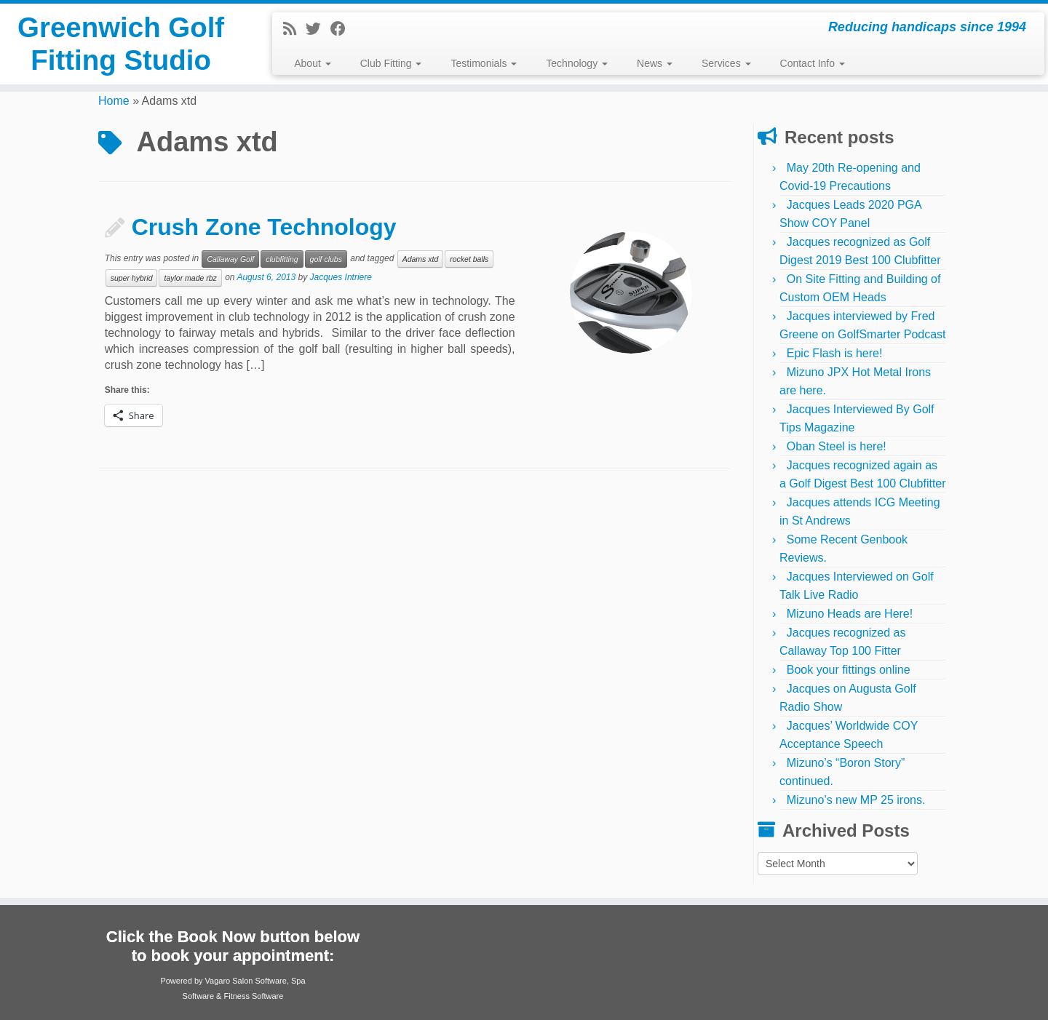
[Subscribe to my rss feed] (294, 28)
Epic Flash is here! (835, 353)
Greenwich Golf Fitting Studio (121, 46)
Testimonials (483, 63)
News (654, 63)
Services (726, 63)
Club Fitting (391, 63)
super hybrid (132, 278)
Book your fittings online (848, 670)
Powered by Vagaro (195, 980)
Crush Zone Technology (264, 227)
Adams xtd (420, 259)
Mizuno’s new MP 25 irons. (856, 800)
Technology (577, 63)
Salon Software (259, 980)
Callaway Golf (230, 259)
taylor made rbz (190, 278)
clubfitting (282, 259)
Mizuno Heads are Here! (850, 613)
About (312, 63)
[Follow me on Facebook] (342, 28)
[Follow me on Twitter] (318, 28)
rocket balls (469, 259)
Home (114, 101)
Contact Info (812, 63)
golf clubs (326, 259)
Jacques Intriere (341, 277)
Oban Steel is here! (836, 446)
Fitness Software (253, 996)
